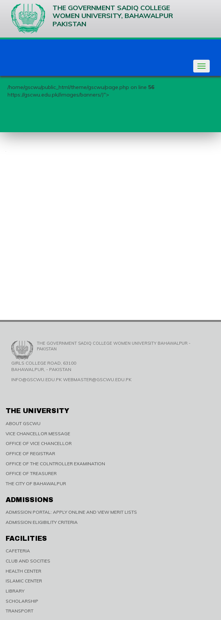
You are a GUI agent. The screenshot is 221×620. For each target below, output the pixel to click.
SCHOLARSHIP (22, 601)
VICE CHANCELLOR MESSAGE (38, 433)
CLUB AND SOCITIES (28, 561)
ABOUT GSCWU (23, 423)
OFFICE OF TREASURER (31, 473)
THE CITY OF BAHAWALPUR (36, 483)
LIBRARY (15, 591)
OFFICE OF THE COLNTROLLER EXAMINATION (55, 463)
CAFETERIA (18, 551)
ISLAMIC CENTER (24, 581)
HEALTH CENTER (23, 571)
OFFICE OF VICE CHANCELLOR (39, 443)
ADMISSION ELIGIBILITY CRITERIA (42, 522)
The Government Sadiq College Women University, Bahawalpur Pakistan (92, 18)
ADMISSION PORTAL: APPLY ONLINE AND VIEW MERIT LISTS (71, 512)
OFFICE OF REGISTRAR (30, 453)
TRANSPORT (19, 611)
